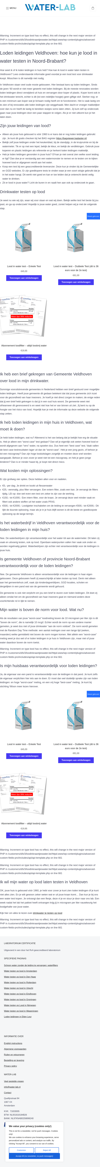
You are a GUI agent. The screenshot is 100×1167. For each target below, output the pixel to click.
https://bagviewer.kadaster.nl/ (71, 138)
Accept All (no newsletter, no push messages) (34, 1156)
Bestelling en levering (14, 1060)
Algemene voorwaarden (15, 1049)
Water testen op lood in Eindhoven (20, 994)
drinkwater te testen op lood (47, 913)
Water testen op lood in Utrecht (18, 988)
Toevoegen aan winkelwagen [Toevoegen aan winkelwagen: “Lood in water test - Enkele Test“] (24, 278)
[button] (11, 8)
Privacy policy (10, 1066)
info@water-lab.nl (12, 1087)
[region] (34, 1142)
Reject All (47, 1150)
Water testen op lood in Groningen (20, 999)
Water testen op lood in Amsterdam (20, 971)
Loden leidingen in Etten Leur (17, 1017)
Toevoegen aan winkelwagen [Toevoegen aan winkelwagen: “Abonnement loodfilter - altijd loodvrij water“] (24, 357)
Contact (7, 1093)
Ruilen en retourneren (14, 1055)
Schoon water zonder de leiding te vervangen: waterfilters (31, 965)
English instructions (13, 1043)
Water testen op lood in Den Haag (20, 977)
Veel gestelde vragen (14, 1081)
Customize (21, 1150)
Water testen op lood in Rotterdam (20, 982)
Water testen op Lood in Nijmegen (20, 1005)
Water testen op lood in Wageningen (21, 1011)
